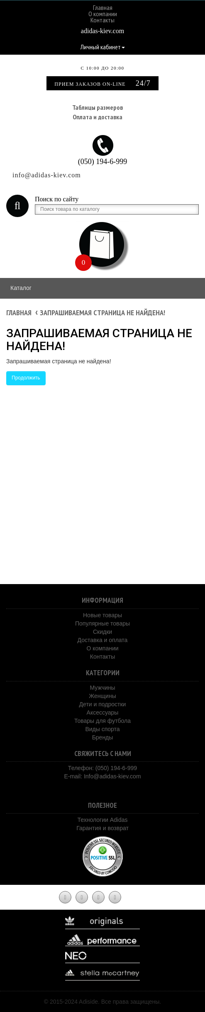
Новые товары (102, 615)
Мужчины (102, 687)
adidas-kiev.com (102, 30)
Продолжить (26, 378)
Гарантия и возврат (102, 828)
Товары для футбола (102, 720)
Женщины (102, 696)
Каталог (21, 288)
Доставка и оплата (103, 640)
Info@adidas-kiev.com (112, 776)
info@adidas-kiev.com (46, 175)
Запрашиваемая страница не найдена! (102, 312)
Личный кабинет (103, 47)
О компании (102, 14)
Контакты (102, 20)
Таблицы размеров (97, 107)
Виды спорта (102, 729)
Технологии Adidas (102, 819)
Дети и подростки (102, 704)
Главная (102, 7)
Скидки (102, 631)
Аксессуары (103, 712)
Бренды (102, 737)
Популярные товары (102, 623)
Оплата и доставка (97, 117)
